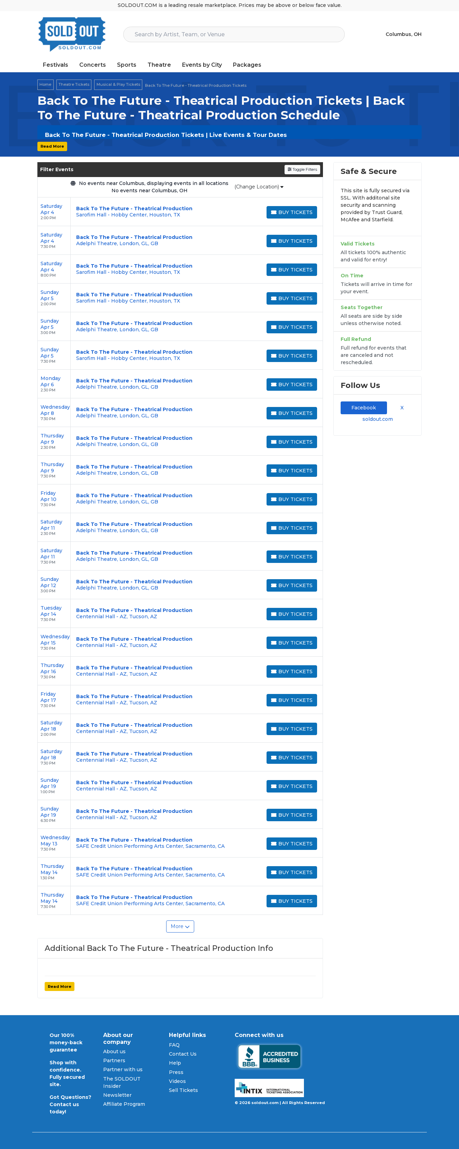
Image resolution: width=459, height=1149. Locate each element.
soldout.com (377, 419)
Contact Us (183, 1054)
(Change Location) (259, 187)
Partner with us (123, 1069)
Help (175, 1063)
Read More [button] (52, 146)
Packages (247, 65)
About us (114, 1051)
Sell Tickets (183, 1090)
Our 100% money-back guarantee (66, 1042)
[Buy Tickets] (292, 212)
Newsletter (117, 1095)
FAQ (174, 1045)
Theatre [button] (159, 65)
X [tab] (401, 408)
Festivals (55, 65)
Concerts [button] (92, 65)
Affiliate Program (124, 1104)
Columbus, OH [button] (404, 34)
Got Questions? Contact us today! (70, 1104)
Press (176, 1072)
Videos (177, 1081)
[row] (180, 211)
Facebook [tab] (363, 408)
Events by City (202, 65)
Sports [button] (126, 65)
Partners (114, 1060)
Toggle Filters (302, 169)
